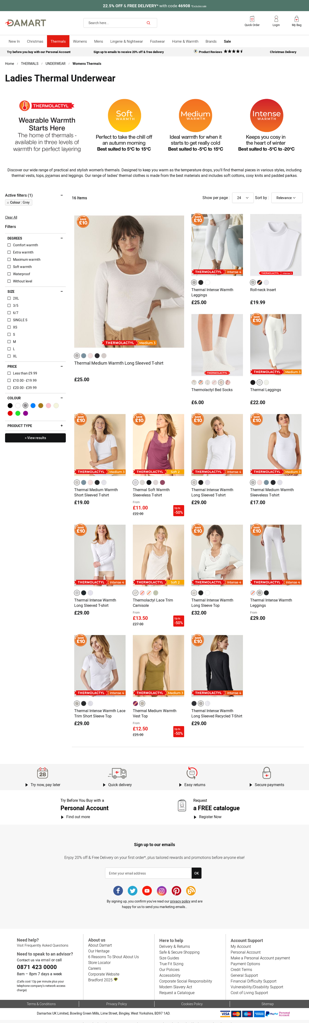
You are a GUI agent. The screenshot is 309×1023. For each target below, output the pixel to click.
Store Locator (99, 958)
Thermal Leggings (265, 393)
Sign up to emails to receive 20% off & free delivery (128, 51)
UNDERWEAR (56, 63)
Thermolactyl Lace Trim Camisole (153, 603)
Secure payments (269, 780)
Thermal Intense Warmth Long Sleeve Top (212, 603)
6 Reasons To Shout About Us (113, 952)
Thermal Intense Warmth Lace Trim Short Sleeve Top (97, 711)
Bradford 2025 (102, 975)
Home (9, 63)
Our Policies (169, 965)
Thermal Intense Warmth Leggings (212, 297)
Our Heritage (98, 946)
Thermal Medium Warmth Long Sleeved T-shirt (118, 367)
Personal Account (245, 948)
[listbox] (91, 360)
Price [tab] (12, 372)
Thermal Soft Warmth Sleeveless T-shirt (151, 495)
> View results (35, 443)
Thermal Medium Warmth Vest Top (154, 711)
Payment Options (245, 959)
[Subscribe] (197, 869)
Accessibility (169, 971)
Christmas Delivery (283, 51)
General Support (244, 971)
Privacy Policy (117, 999)
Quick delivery (120, 780)
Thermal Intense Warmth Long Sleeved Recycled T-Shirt (216, 711)
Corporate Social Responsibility (185, 977)
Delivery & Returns (174, 942)
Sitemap (268, 999)
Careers (94, 964)
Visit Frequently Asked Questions (42, 941)
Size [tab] (10, 297)
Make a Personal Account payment (260, 953)
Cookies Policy (191, 999)
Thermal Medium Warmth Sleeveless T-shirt (272, 495)
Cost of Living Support (249, 988)
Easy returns (194, 780)
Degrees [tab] (14, 244)
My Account (240, 942)
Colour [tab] (13, 403)
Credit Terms (241, 965)
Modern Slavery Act (175, 982)
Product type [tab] (19, 431)
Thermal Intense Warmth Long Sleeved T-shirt (212, 495)
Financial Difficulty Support (253, 977)
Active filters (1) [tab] (19, 200)
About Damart (100, 941)
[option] (77, 360)
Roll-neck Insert (263, 294)
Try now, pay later (45, 780)
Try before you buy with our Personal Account (39, 51)
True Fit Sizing (171, 959)
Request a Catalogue (176, 988)
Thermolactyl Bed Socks (212, 393)
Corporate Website (103, 970)
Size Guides (169, 953)
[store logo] (25, 23)
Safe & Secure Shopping (179, 948)
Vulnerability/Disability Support (256, 982)
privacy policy (180, 897)
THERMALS (30, 63)
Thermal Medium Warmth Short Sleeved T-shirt (96, 495)
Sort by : (262, 203)
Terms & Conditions (41, 999)
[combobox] (120, 23)
